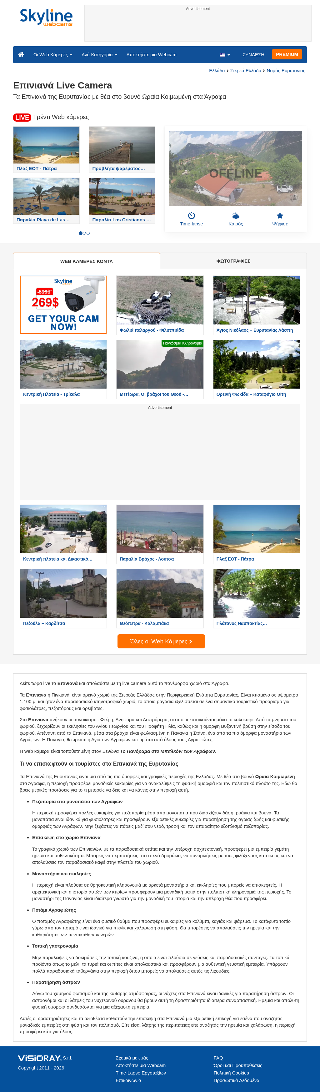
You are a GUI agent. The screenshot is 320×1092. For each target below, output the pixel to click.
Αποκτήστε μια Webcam (152, 54)
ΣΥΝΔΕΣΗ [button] (253, 54)
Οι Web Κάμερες (52, 54)
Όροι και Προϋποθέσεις (238, 1065)
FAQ (218, 1057)
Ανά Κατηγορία (99, 54)
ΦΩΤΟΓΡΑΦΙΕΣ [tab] (234, 261)
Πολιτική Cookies (231, 1072)
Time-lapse (191, 219)
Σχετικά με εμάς (132, 1057)
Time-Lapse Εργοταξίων (141, 1072)
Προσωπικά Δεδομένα (236, 1080)
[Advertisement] (198, 27)
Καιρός (236, 219)
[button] (225, 54)
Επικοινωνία (128, 1080)
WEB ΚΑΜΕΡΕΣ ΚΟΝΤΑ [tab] (86, 261)
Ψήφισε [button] (280, 219)
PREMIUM (287, 54)
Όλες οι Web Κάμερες (161, 641)
